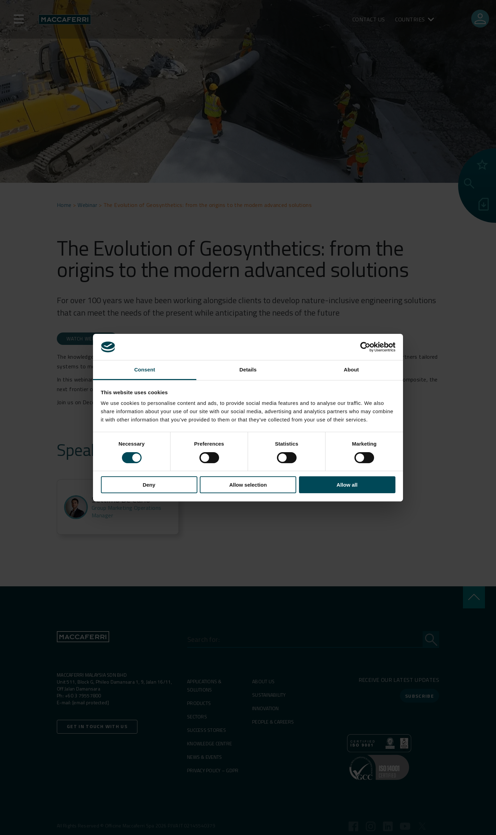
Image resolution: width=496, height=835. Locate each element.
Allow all (347, 485)
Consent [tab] (144, 369)
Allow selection (248, 485)
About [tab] (351, 369)
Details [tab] (248, 369)
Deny (149, 485)
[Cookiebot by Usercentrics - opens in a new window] (365, 347)
